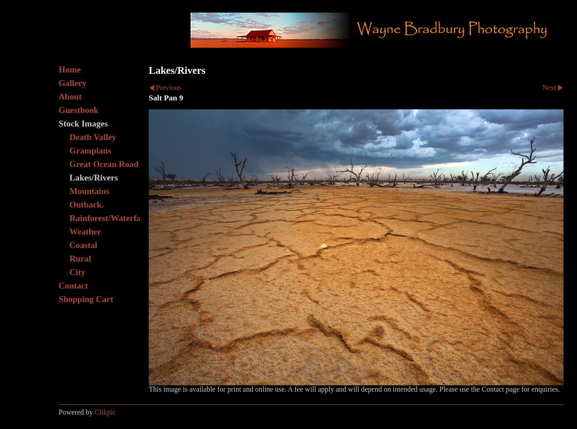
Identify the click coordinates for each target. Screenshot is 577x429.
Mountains (89, 191)
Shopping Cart (86, 299)
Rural (80, 258)
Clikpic (105, 412)
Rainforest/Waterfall (104, 218)
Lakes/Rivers (93, 177)
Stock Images (83, 123)
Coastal (83, 245)
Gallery (73, 83)
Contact (73, 285)
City (77, 272)
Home (70, 69)
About (70, 96)
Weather (85, 231)
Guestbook (79, 110)
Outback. (86, 204)
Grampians (90, 150)
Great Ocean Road (103, 164)
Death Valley (92, 137)
